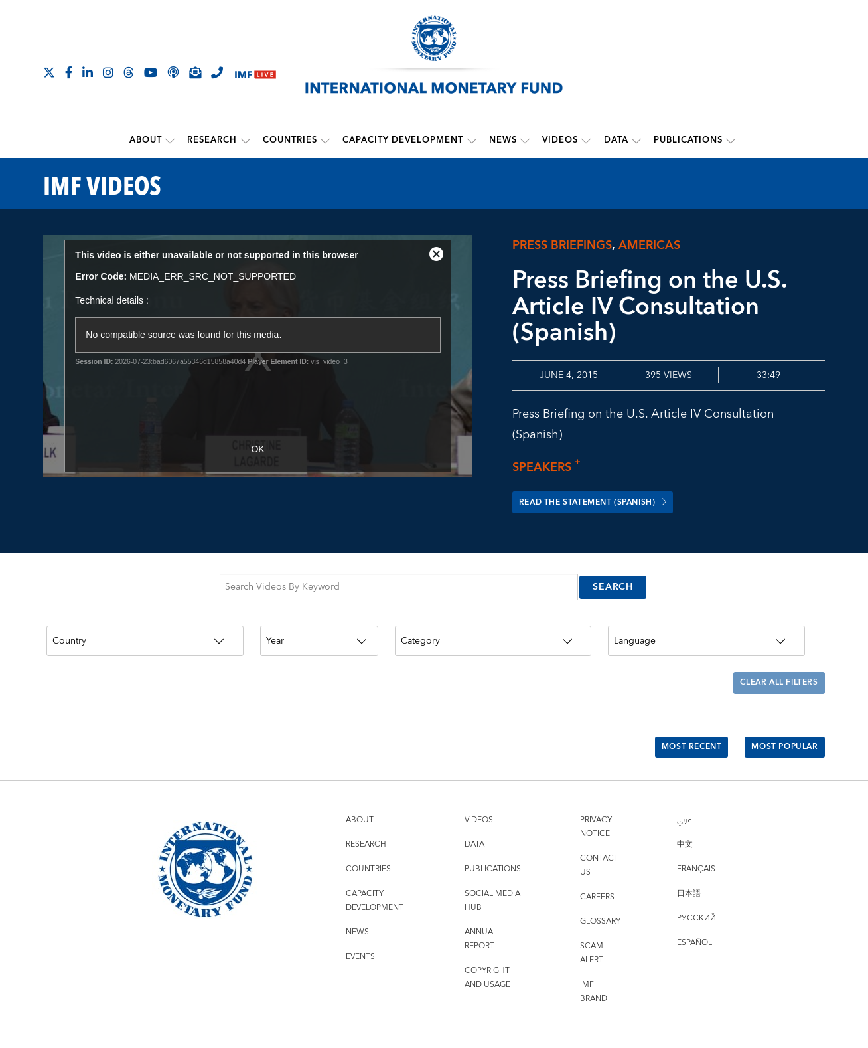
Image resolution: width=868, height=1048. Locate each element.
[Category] (493, 625)
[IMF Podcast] (173, 72)
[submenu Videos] (586, 140)
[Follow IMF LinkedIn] (87, 72)
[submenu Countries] (326, 140)
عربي (684, 770)
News (503, 140)
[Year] (319, 625)
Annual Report (481, 889)
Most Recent (672, 705)
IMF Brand (593, 942)
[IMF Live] (255, 73)
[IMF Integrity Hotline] (217, 72)
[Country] (144, 625)
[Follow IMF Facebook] (68, 72)
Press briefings (562, 244)
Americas (649, 244)
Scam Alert (591, 903)
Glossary (600, 872)
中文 (685, 795)
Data (615, 140)
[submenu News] (525, 140)
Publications (687, 140)
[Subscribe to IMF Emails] (195, 72)
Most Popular (778, 705)
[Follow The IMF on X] (49, 72)
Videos (560, 140)
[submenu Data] (636, 140)
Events (360, 907)
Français (696, 819)
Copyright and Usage (487, 928)
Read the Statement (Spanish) (607, 501)
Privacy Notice (596, 777)
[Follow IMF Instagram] (108, 72)
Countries (290, 140)
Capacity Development (403, 140)
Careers (597, 847)
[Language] (706, 625)
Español (694, 893)
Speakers (550, 466)
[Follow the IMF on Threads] (128, 72)
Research (213, 140)
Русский (696, 868)
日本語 (689, 844)
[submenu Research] (246, 140)
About (147, 140)
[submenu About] (171, 140)
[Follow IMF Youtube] (150, 72)
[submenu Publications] (730, 140)
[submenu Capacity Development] (472, 140)
